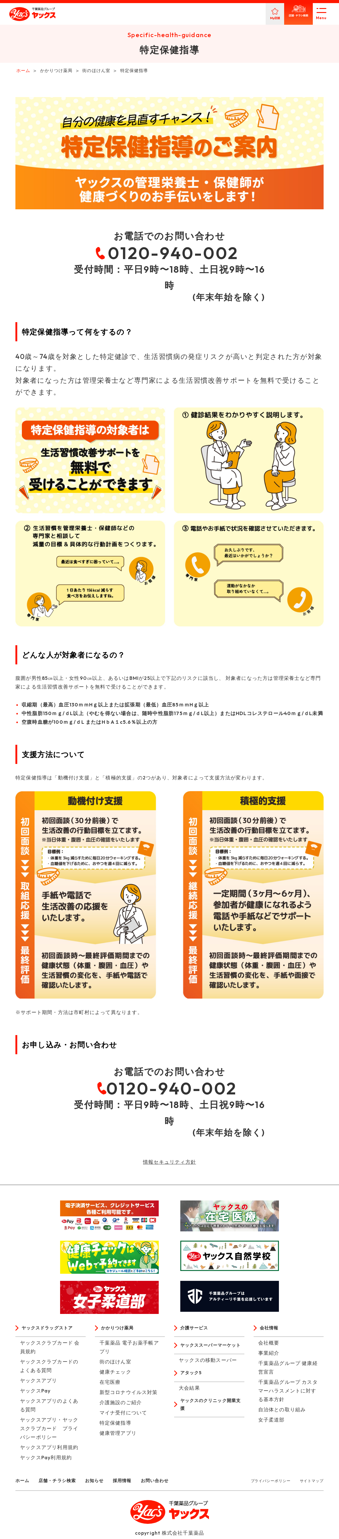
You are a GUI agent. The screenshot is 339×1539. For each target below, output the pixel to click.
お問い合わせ (169, 1482)
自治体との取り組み (282, 1412)
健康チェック (115, 1374)
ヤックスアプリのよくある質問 (49, 1407)
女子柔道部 (271, 1422)
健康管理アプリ (118, 1435)
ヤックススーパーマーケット (211, 1352)
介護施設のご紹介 (121, 1404)
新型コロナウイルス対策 (129, 1394)
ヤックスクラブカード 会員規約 (50, 1349)
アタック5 (192, 1385)
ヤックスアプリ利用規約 (49, 1449)
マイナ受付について (123, 1415)
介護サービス (196, 1330)
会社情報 (270, 1330)
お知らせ (102, 1482)
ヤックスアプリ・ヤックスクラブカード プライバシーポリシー (49, 1430)
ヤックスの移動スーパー (208, 1372)
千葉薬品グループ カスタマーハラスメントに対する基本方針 (288, 1393)
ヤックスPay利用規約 (46, 1459)
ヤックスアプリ (38, 1382)
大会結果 (189, 1400)
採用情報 (133, 1482)
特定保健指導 (115, 1425)
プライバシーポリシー (271, 1482)
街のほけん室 (115, 1364)
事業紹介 (269, 1355)
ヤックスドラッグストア (51, 1330)
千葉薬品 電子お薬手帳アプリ (129, 1349)
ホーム (23, 1482)
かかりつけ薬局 (119, 1330)
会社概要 (269, 1345)
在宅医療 (110, 1384)
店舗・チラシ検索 (62, 1482)
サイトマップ (312, 1482)
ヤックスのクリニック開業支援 (211, 1417)
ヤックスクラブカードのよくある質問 (49, 1368)
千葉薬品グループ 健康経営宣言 (288, 1369)
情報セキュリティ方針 (169, 1163)
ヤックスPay (35, 1393)
